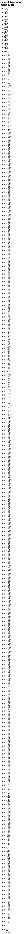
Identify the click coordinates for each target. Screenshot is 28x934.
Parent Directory (7, 8)
